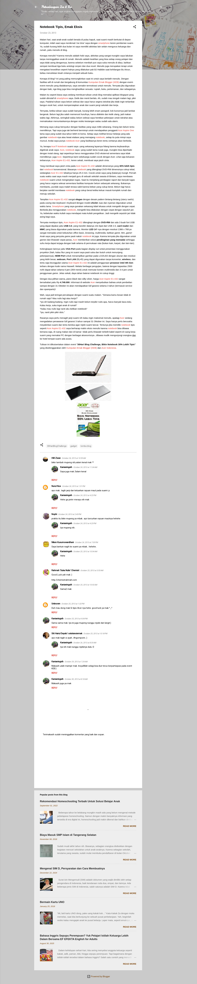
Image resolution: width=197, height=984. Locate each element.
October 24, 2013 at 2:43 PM (69, 514)
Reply (54, 480)
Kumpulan (93, 82)
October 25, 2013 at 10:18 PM (95, 633)
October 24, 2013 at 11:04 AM (85, 467)
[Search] (161, 7)
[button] (134, 27)
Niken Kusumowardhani (63, 542)
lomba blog (86, 446)
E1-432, (66, 160)
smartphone (104, 43)
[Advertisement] (153, 64)
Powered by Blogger (98, 976)
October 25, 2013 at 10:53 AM (85, 585)
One (132, 130)
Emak (101, 82)
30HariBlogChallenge (57, 446)
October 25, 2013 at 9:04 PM (76, 619)
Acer (120, 130)
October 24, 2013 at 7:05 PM (86, 542)
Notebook (62, 146)
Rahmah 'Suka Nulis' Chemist (65, 570)
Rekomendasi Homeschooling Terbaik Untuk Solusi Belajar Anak (80, 801)
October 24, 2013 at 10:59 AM (74, 458)
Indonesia (111, 348)
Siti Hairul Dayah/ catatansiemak (67, 633)
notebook (52, 137)
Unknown (56, 603)
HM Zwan (56, 458)
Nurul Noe (56, 486)
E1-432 (91, 166)
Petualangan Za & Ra (56, 6)
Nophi (54, 514)
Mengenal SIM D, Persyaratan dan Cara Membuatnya (72, 868)
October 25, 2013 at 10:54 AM (85, 551)
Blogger (109, 82)
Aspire (126, 130)
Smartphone (58, 206)
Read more (129, 826)
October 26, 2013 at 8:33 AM (84, 643)
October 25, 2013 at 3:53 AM (91, 570)
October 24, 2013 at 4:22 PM (84, 495)
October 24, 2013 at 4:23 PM (84, 523)
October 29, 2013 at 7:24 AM (76, 662)
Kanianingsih (66, 467)
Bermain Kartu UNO (52, 902)
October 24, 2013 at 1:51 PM (73, 486)
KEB (116, 82)
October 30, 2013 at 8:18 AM (76, 679)
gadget (73, 446)
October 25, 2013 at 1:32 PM (72, 604)
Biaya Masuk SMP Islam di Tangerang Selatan (68, 834)
